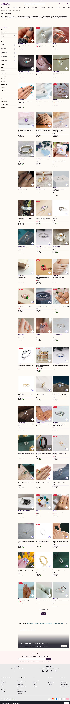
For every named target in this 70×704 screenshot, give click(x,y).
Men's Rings (3, 21)
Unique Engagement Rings (26, 21)
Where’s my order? (36, 680)
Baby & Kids (3, 679)
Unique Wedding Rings (17, 21)
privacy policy (25, 661)
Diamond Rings (35, 21)
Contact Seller (35, 686)
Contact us (34, 684)
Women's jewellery (12, 10)
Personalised (3, 689)
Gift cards (19, 682)
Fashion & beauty (26, 7)
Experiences (3, 680)
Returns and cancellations (21, 680)
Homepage (3, 10)
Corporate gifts (20, 684)
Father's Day (9, 7)
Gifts (2, 684)
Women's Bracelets (57, 623)
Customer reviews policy (21, 691)
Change (13, 698)
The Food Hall (34, 7)
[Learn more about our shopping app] (17, 671)
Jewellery (15, 7)
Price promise (19, 693)
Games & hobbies (50, 7)
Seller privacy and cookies (64, 686)
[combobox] (34, 4)
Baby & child (58, 7)
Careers (49, 680)
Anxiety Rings (42, 623)
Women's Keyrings (30, 623)
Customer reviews (20, 689)
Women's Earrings (49, 623)
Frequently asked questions (37, 679)
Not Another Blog (51, 682)
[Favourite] (32, 40)
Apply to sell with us (63, 682)
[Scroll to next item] (66, 623)
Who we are (50, 679)
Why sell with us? (63, 679)
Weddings (64, 7)
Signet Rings (37, 623)
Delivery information (20, 679)
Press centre (50, 684)
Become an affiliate (63, 687)
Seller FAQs (62, 680)
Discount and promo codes (22, 686)
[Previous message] (1, 1)
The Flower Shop (42, 7)
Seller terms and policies (64, 684)
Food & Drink (3, 682)
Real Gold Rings (9, 21)
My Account (35, 682)
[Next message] (69, 1)
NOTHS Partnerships (21, 687)
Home (20, 7)
